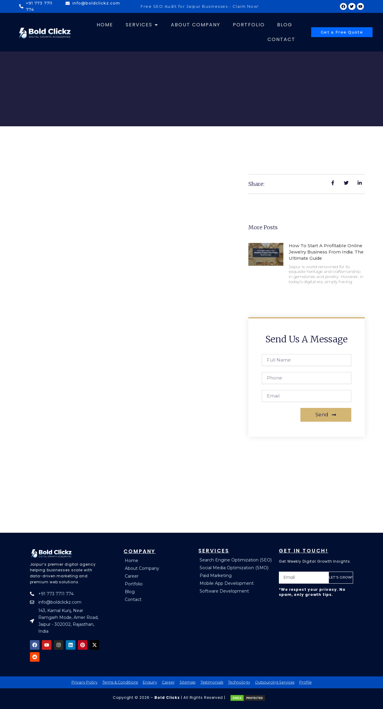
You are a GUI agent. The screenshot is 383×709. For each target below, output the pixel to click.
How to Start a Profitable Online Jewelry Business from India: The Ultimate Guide (325, 252)
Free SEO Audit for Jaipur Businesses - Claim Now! (200, 6)
